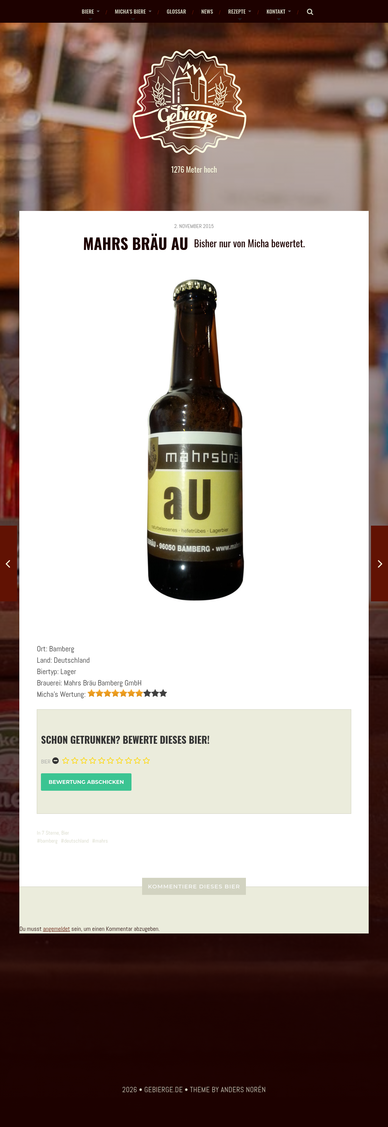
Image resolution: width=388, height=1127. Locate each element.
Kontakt (275, 11)
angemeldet (56, 929)
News (207, 11)
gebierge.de (163, 1089)
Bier (45, 761)
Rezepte (237, 11)
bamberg (49, 840)
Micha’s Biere (130, 11)
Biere (88, 11)
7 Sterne (50, 832)
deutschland (76, 840)
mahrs (101, 840)
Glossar (176, 11)
